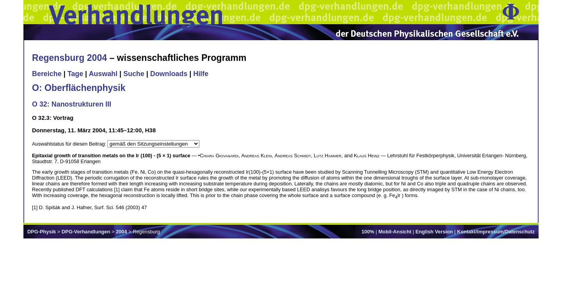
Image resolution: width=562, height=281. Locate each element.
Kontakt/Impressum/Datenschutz (496, 232)
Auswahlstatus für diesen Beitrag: (69, 144)
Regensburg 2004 (69, 58)
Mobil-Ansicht (394, 232)
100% (367, 232)
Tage (75, 74)
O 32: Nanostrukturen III (71, 104)
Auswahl (103, 74)
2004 (121, 232)
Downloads (169, 74)
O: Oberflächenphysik (78, 88)
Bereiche (47, 74)
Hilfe (200, 74)
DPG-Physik (41, 232)
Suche (133, 74)
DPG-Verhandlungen (86, 232)
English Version (434, 232)
